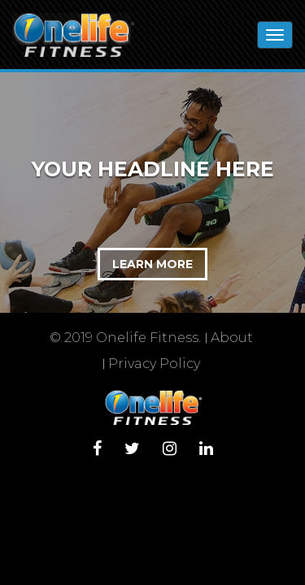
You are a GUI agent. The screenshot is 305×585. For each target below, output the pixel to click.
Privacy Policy (154, 363)
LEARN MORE (152, 264)
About (232, 337)
